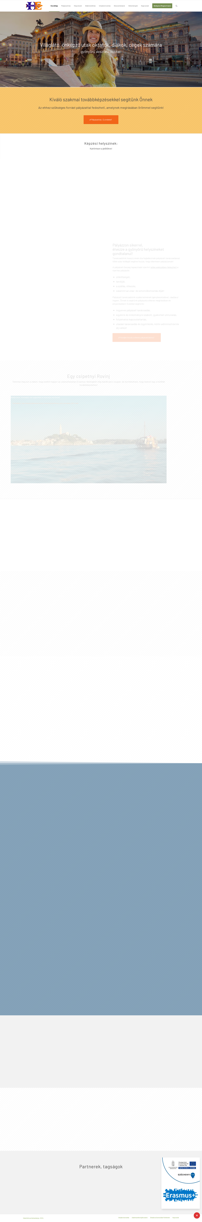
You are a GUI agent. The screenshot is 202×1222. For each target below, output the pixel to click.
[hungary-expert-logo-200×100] (34, 5)
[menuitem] (54, 5)
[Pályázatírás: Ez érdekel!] (101, 119)
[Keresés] (176, 5)
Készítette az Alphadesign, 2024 (33, 1218)
